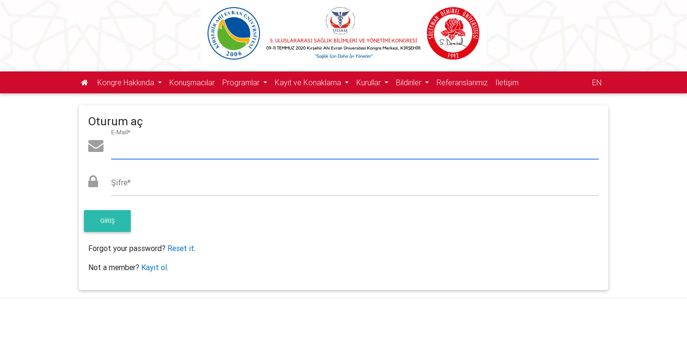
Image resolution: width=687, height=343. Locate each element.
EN (597, 82)
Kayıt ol (154, 267)
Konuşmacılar (192, 82)
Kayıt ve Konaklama (309, 82)
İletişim (507, 82)
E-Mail (120, 132)
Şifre (121, 182)
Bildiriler (409, 82)
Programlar (241, 82)
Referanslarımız (462, 82)
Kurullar (369, 82)
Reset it (180, 248)
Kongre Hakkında (126, 82)
